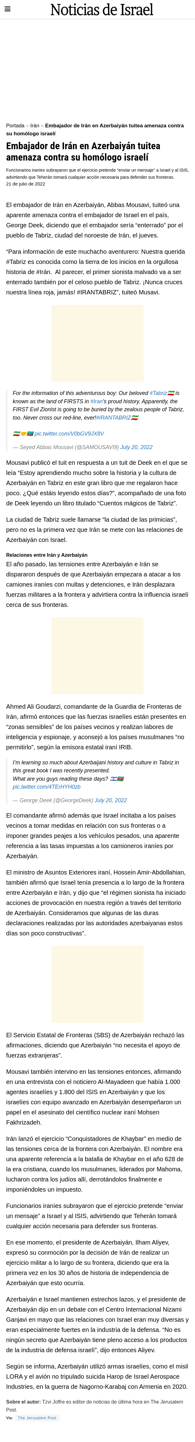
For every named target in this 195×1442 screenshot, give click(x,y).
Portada (15, 126)
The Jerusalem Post (37, 1418)
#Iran (96, 401)
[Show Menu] (7, 9)
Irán (34, 126)
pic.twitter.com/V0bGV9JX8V (69, 434)
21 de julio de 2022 (25, 183)
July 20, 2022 (136, 447)
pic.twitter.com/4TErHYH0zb (47, 787)
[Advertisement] (97, 68)
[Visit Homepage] (102, 9)
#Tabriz (158, 393)
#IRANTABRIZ (113, 418)
